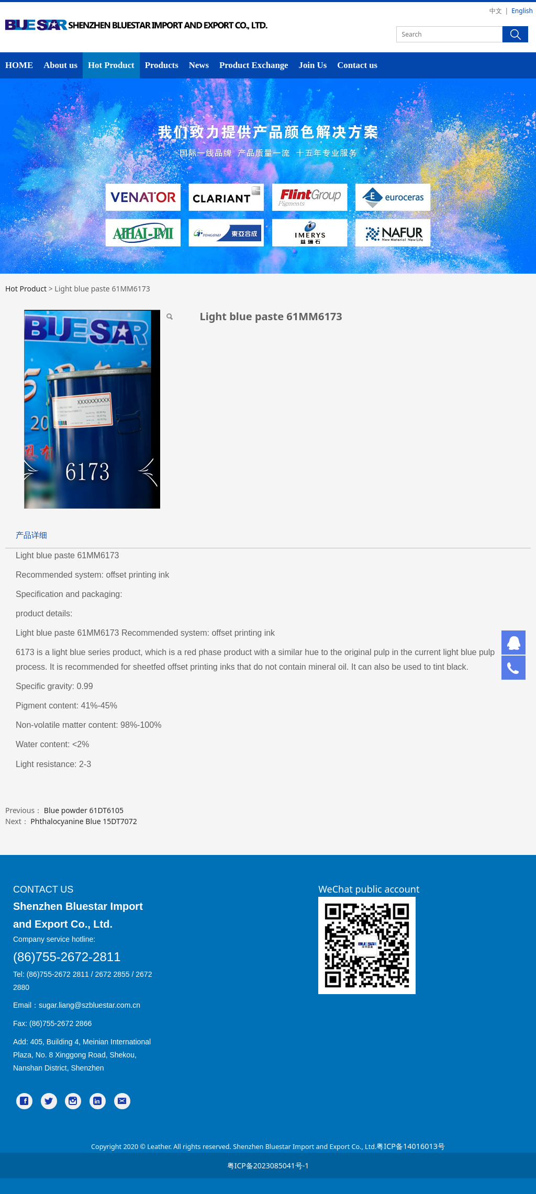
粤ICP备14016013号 (410, 1146)
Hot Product (111, 65)
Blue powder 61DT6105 (84, 810)
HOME (19, 65)
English (522, 10)
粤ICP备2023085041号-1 (268, 1165)
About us (60, 65)
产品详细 (31, 535)
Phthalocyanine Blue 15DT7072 (83, 821)
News (199, 65)
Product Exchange (253, 65)
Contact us (357, 65)
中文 (495, 10)
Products (161, 65)
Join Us (313, 65)
